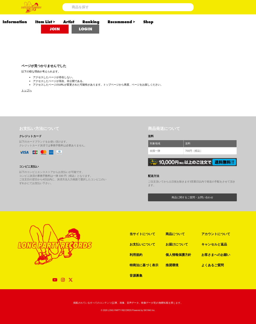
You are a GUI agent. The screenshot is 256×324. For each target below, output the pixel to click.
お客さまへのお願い (215, 255)
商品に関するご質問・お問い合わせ (192, 197)
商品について (175, 234)
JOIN (55, 42)
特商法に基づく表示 (144, 265)
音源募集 (136, 275)
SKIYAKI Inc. (149, 310)
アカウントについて (215, 234)
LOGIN (85, 42)
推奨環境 (172, 265)
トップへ (26, 90)
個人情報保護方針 (178, 255)
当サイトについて (142, 234)
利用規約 (136, 255)
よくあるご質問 (212, 265)
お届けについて (177, 244)
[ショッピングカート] (225, 13)
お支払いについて (142, 244)
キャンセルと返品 (214, 244)
